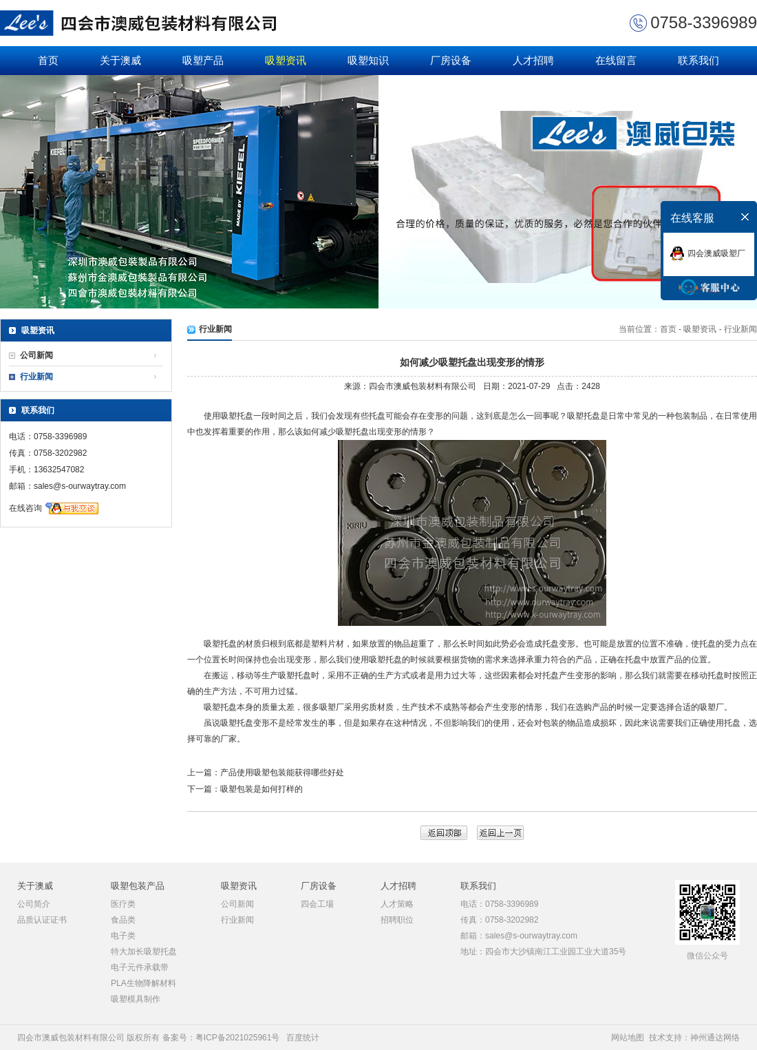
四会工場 (317, 904)
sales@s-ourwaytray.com (80, 486)
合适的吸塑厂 (699, 707)
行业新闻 (36, 376)
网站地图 (627, 1037)
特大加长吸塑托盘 (144, 951)
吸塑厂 (331, 707)
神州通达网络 (715, 1037)
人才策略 (397, 904)
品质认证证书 (42, 920)
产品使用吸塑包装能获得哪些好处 (282, 772)
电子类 (123, 936)
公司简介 (33, 904)
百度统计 (302, 1037)
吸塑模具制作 (135, 999)
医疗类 (123, 904)
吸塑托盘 (236, 416)
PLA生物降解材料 (143, 983)
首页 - (672, 329)
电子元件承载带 (140, 967)
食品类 (123, 920)
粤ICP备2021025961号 (237, 1037)
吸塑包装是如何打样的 (261, 789)
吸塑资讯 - (702, 329)
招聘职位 (397, 920)
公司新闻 (36, 355)
